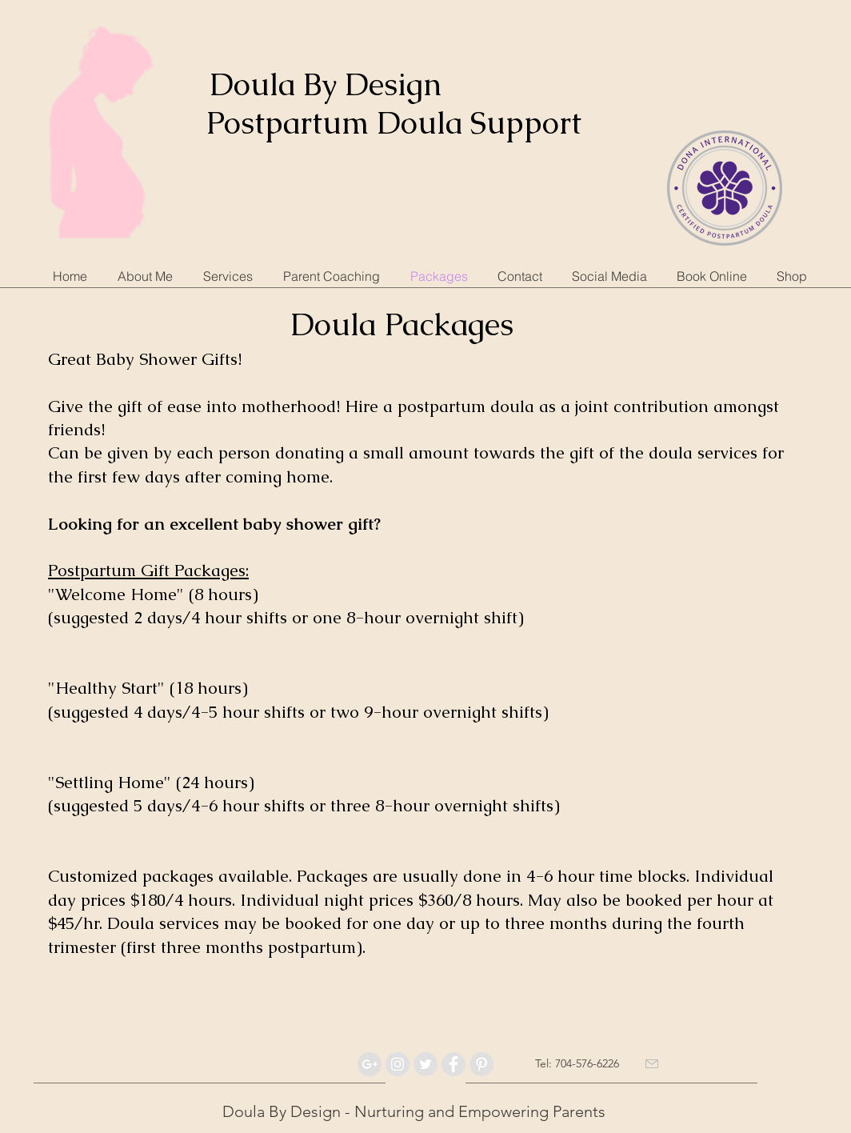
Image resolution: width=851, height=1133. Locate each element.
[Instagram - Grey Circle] (398, 1064)
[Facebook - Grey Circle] (453, 1064)
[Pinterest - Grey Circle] (481, 1064)
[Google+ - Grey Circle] (370, 1064)
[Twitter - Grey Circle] (425, 1064)
